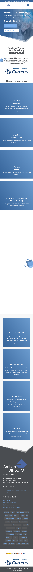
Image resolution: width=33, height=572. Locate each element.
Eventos (25, 528)
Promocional (7, 525)
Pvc (27, 515)
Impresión (26, 525)
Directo (7, 521)
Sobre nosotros (11, 30)
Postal (22, 515)
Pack (21, 540)
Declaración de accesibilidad (11, 507)
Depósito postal (10, 528)
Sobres (12, 512)
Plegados (16, 515)
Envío (25, 534)
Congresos (9, 531)
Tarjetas (18, 528)
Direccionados (23, 537)
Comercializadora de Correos (13, 518)
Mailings (6, 512)
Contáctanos (10, 26)
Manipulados (10, 534)
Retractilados (8, 515)
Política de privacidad (9, 503)
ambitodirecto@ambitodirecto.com (16, 490)
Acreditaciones (17, 525)
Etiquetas (15, 540)
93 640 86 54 (7, 1)
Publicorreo (19, 534)
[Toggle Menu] (28, 5)
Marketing (25, 518)
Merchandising (23, 521)
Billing (15, 537)
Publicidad (9, 537)
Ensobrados (14, 521)
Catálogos (8, 540)
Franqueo (24, 531)
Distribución (16, 531)
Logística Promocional (23, 543)
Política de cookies (9, 505)
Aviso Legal (6, 500)
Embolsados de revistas (22, 512)
